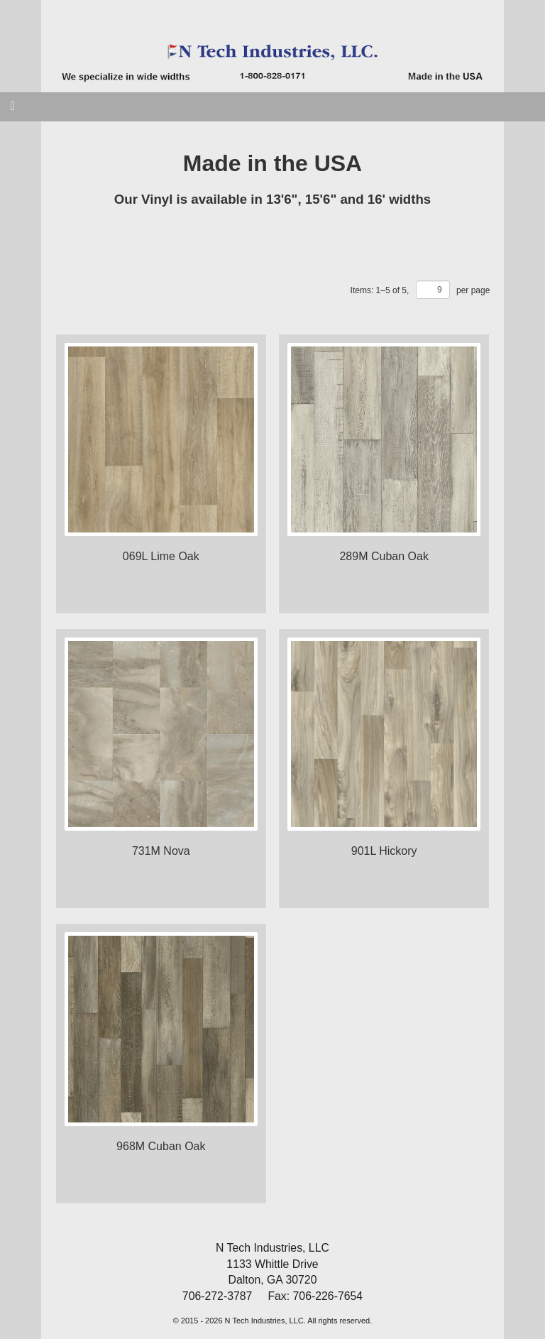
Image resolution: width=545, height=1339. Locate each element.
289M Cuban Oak (383, 556)
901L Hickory (384, 851)
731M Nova (161, 851)
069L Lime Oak (161, 556)
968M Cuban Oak (160, 1146)
